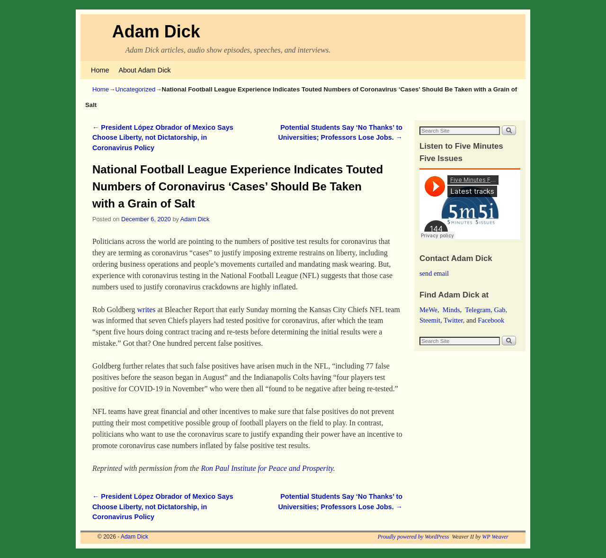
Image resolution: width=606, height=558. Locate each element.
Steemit (429, 320)
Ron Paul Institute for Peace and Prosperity (267, 468)
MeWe (428, 310)
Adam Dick (156, 31)
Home (100, 70)
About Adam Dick (144, 70)
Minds (451, 310)
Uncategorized (135, 89)
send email (434, 273)
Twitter (453, 320)
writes (146, 310)
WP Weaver (495, 536)
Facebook (491, 320)
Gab (499, 310)
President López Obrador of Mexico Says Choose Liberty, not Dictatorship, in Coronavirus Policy (162, 138)
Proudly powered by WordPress (413, 536)
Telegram (477, 310)
